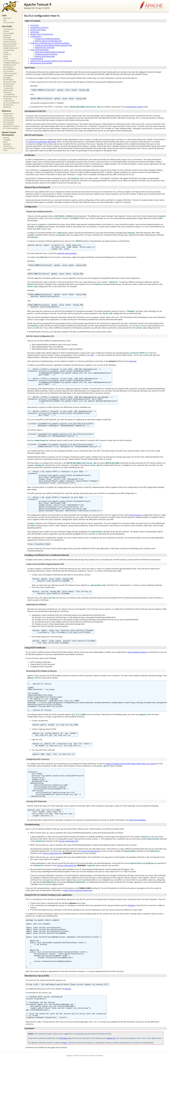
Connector (133, 365)
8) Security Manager (10, 44)
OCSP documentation (137, 854)
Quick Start (34, 25)
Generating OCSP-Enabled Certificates (50, 52)
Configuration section (134, 107)
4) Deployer (7, 35)
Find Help (63, 1086)
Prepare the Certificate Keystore (47, 38)
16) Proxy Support (9, 61)
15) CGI (5, 59)
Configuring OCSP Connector (46, 54)
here (65, 1091)
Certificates (34, 32)
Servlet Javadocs (8, 120)
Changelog (7, 140)
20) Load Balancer (9, 69)
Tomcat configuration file (68, 875)
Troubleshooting (36, 59)
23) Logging (7, 77)
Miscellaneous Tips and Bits (41, 63)
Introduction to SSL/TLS (39, 27)
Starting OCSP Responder (45, 56)
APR (92, 359)
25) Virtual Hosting (9, 82)
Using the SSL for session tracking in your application (51, 61)
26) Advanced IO (9, 84)
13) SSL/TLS (7, 54)
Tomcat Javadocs (9, 118)
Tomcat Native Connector (137, 672)
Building (6, 138)
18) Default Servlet (9, 65)
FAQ (4, 20)
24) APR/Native (8, 80)
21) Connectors (8, 71)
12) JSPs (5, 52)
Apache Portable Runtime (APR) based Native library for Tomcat (131, 791)
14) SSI (5, 56)
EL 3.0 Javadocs (8, 124)
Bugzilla (68, 1033)
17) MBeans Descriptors (11, 63)
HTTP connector (135, 532)
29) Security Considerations (9, 93)
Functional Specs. (9, 148)
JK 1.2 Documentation (10, 128)
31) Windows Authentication (9, 100)
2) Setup (6, 31)
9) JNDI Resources (9, 46)
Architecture (7, 146)
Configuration (8, 116)
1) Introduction (8, 29)
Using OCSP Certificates (39, 50)
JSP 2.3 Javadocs (8, 122)
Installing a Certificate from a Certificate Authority (49, 43)
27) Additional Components (8, 87)
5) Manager (7, 37)
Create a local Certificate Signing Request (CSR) (53, 45)
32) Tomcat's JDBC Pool (11, 103)
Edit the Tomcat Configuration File (48, 41)
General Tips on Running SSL (41, 34)
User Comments (8, 22)
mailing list (110, 1086)
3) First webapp (8, 33)
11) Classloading (8, 50)
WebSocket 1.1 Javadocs (11, 126)
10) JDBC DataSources (10, 48)
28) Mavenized (8, 90)
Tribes (5, 150)
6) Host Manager (9, 40)
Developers (7, 144)
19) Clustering (8, 67)
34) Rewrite (7, 107)
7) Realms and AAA (9, 42)
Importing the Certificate (44, 47)
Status (5, 142)
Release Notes (8, 114)
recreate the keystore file (90, 885)
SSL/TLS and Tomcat (38, 30)
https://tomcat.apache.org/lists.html (78, 925)
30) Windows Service (10, 96)
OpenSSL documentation (67, 255)
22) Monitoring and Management (10, 74)
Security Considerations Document (42, 142)
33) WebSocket (8, 105)
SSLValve (131, 940)
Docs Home (7, 18)
